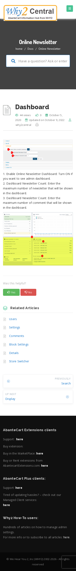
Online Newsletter (50, 49)
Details (14, 353)
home (19, 49)
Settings (14, 327)
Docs (30, 49)
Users (13, 319)
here (19, 439)
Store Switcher (19, 361)
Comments (16, 336)
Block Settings (19, 344)
